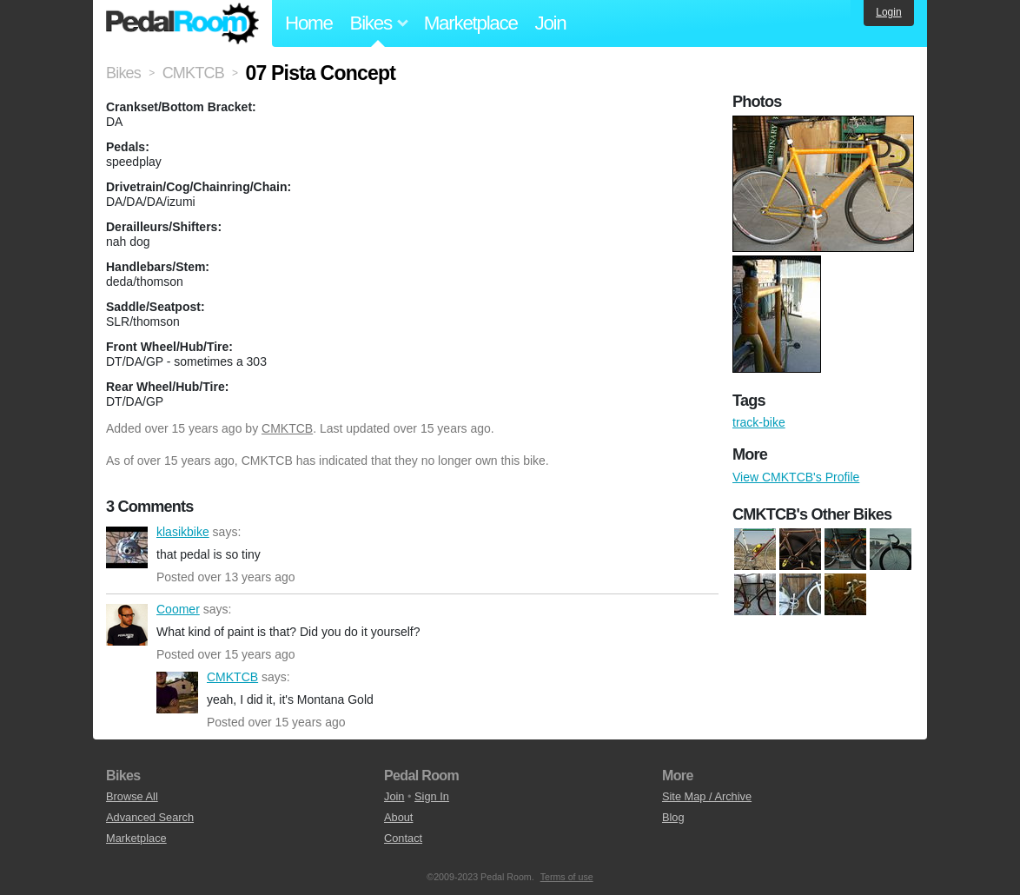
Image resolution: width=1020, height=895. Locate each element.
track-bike (758, 422)
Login (888, 12)
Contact (403, 838)
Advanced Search (150, 817)
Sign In (431, 796)
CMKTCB (287, 428)
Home (309, 23)
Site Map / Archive (707, 796)
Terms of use (566, 877)
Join (550, 23)
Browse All (132, 796)
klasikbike (127, 547)
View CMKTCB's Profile (795, 477)
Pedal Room (182, 23)
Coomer (127, 625)
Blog (673, 817)
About (398, 817)
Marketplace (471, 23)
